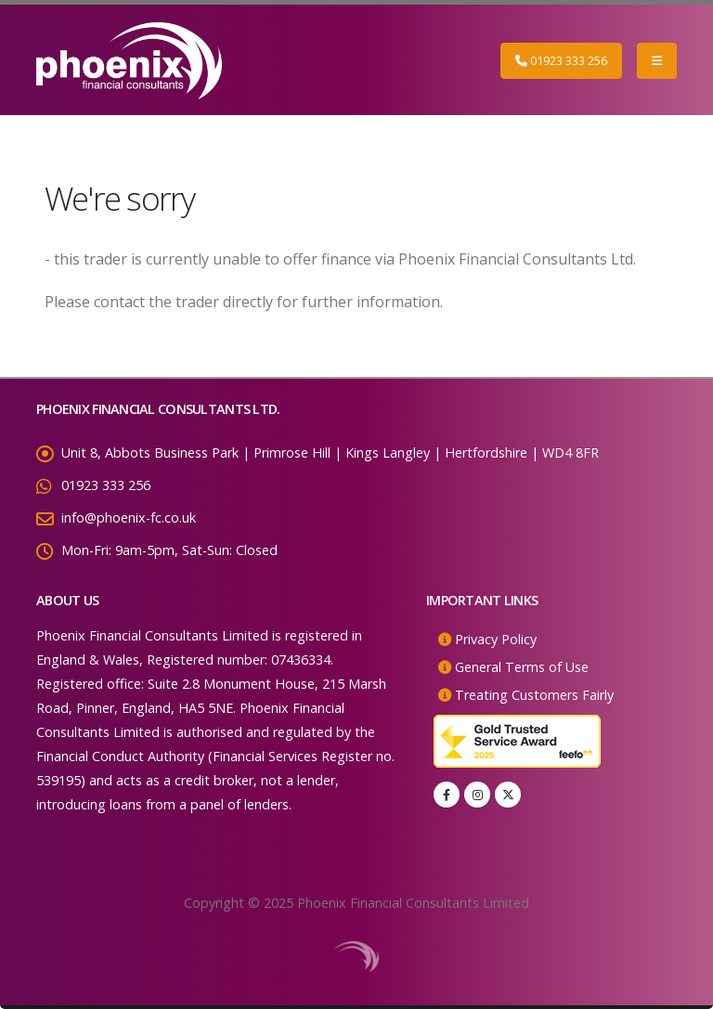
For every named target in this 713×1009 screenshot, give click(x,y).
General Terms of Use (522, 667)
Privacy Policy (496, 639)
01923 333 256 (561, 60)
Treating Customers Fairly (534, 695)
